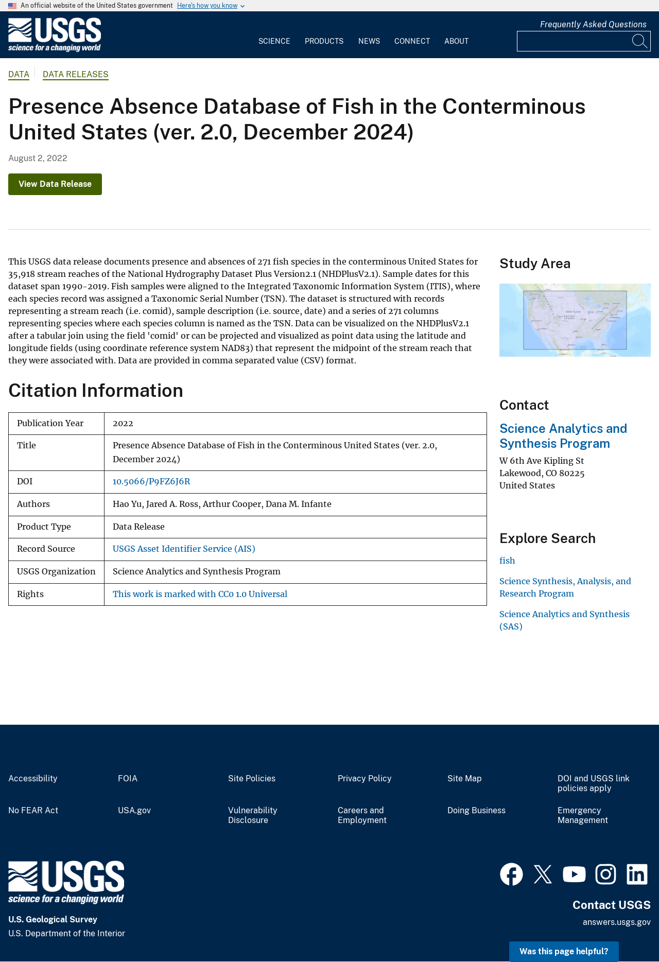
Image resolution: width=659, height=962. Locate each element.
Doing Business (476, 810)
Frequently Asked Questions (593, 24)
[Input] (584, 41)
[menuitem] (274, 35)
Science (274, 41)
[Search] (640, 41)
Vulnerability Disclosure (253, 815)
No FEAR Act (33, 810)
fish (507, 560)
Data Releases (76, 74)
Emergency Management (583, 815)
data (18, 74)
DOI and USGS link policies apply (594, 783)
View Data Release (55, 184)
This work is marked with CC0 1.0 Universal (200, 594)
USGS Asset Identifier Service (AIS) (184, 549)
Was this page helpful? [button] (564, 951)
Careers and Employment (362, 815)
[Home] (54, 50)
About (456, 41)
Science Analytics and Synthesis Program (563, 435)
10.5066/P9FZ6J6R (151, 481)
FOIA (127, 778)
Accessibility (33, 778)
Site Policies (251, 778)
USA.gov (134, 810)
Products (324, 41)
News (369, 41)
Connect (412, 41)
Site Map (464, 778)
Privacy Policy (365, 778)
